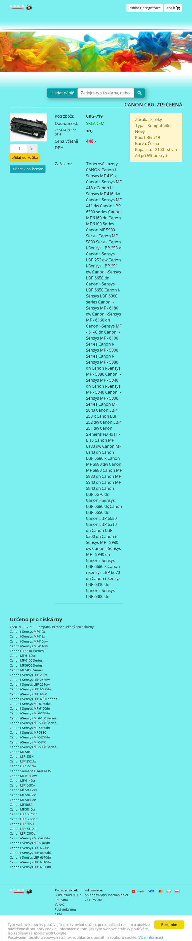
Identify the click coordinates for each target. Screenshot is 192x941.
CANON (93, 170)
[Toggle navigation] (179, 22)
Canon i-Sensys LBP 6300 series (103, 296)
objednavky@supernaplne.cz (106, 895)
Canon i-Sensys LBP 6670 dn (103, 572)
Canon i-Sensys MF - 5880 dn (102, 362)
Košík (173, 8)
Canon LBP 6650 (101, 518)
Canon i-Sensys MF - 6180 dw (102, 308)
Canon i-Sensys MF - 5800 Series (103, 398)
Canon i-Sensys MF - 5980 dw (102, 542)
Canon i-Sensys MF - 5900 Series (102, 350)
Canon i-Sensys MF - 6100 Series (103, 338)
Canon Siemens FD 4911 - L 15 (103, 434)
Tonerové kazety (102, 164)
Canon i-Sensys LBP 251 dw (103, 266)
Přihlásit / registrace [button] (144, 8)
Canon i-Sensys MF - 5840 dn (103, 380)
